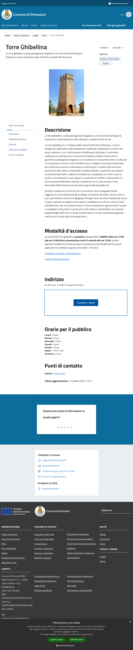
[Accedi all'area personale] (118, 3)
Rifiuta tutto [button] (77, 640)
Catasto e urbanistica (43, 553)
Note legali (72, 585)
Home (7, 35)
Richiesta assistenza (43, 590)
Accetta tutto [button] (56, 640)
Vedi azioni (119, 47)
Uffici (4, 543)
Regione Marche (9, 3)
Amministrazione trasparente (80, 576)
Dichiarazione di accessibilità (79, 590)
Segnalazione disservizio (45, 581)
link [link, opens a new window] (91, 634)
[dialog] (66, 634)
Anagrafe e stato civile (44, 534)
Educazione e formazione (78, 534)
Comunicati (105, 539)
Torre (44, 35)
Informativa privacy (75, 581)
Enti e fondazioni (9, 548)
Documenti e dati (9, 562)
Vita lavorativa (40, 543)
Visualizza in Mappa (86, 302)
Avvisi (102, 543)
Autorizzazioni (73, 557)
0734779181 (59, 373)
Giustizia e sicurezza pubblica (80, 539)
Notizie (103, 534)
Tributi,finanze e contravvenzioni (81, 543)
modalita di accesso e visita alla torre (63, 253)
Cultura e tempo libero (44, 539)
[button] (66, 645)
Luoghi (35, 35)
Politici (5, 553)
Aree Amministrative (11, 539)
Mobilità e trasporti (42, 557)
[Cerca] (128, 14)
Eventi (102, 561)
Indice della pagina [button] (16, 125)
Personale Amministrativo (13, 557)
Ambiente (71, 548)
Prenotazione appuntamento (46, 576)
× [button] (130, 622)
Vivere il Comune (21, 35)
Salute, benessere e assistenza (80, 553)
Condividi (105, 47)
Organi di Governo (10, 534)
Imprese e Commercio (43, 548)
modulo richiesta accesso (57, 259)
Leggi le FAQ (39, 585)
